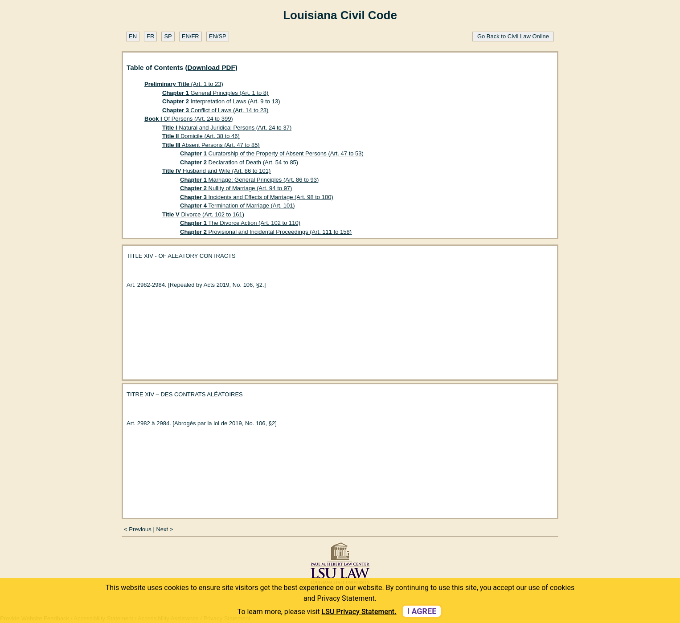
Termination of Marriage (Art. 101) (237, 205)
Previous (140, 529)
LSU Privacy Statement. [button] (359, 611)
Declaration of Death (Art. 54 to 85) (239, 162)
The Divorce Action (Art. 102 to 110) (240, 223)
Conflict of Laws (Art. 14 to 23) (215, 110)
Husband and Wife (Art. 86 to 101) (216, 170)
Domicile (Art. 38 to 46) (201, 136)
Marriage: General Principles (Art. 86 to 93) (249, 179)
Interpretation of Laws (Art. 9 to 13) (221, 101)
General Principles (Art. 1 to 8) (215, 93)
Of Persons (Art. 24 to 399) (188, 118)
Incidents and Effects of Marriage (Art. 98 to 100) (256, 197)
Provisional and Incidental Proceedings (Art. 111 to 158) (266, 231)
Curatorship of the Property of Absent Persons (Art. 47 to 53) (272, 153)
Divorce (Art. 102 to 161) (203, 214)
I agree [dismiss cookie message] (422, 611)
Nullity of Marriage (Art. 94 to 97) (236, 188)
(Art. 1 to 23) (183, 84)
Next (162, 529)
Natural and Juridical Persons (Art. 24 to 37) (226, 127)
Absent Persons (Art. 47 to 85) (211, 145)
